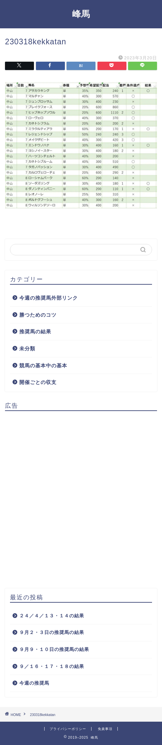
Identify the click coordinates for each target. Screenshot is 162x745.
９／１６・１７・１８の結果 (51, 666)
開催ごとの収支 (38, 382)
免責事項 (105, 729)
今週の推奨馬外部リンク (48, 298)
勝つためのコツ (38, 315)
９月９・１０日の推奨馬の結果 (54, 649)
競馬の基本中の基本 (43, 365)
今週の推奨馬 (34, 683)
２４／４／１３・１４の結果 (51, 615)
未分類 (27, 348)
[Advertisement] (81, 497)
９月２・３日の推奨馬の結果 (51, 632)
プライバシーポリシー (68, 729)
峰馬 (81, 13)
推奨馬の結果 (35, 331)
